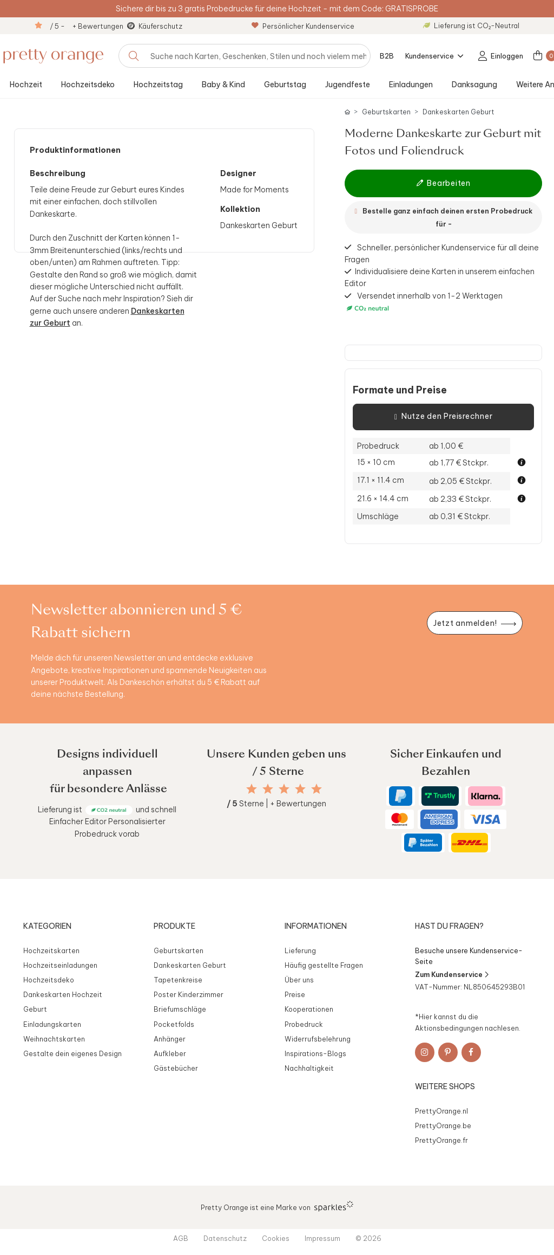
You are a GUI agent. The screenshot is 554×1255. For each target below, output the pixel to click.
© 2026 (368, 1238)
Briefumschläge (180, 1009)
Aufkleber (170, 1053)
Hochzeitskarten (51, 950)
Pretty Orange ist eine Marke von (277, 1206)
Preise (295, 994)
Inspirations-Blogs (315, 1053)
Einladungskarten (52, 1024)
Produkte (174, 926)
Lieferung (300, 950)
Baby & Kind (223, 84)
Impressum (322, 1238)
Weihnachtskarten (54, 1038)
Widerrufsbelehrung (318, 1038)
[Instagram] (424, 1052)
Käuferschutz (160, 26)
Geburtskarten (386, 112)
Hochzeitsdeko (88, 84)
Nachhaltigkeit (309, 1068)
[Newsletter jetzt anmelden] (474, 623)
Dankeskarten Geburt (458, 112)
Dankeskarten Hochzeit (62, 994)
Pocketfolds (174, 1024)
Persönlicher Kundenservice (303, 26)
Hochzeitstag (158, 84)
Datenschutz (225, 1238)
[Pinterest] (448, 1052)
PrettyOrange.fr (441, 1140)
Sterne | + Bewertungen (276, 803)
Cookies (275, 1238)
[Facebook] (471, 1052)
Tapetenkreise (178, 979)
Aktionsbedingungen (449, 1028)
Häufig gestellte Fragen (324, 965)
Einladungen (411, 84)
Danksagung (474, 84)
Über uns (299, 979)
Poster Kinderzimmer (188, 994)
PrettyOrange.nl (441, 1111)
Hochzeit (26, 84)
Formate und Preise (400, 390)
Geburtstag (285, 84)
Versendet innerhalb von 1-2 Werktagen (424, 302)
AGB (180, 1238)
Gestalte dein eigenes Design (72, 1053)
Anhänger (170, 1038)
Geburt (35, 1009)
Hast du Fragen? (449, 926)
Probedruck (304, 1024)
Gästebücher (176, 1068)
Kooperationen (309, 1009)
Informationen (316, 926)
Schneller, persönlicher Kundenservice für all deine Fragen (442, 253)
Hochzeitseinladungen (60, 965)
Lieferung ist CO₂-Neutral (471, 25)
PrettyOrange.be (443, 1125)
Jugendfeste (347, 84)
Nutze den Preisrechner (443, 417)
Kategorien (47, 926)
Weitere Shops (445, 1086)
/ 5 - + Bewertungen (86, 26)
